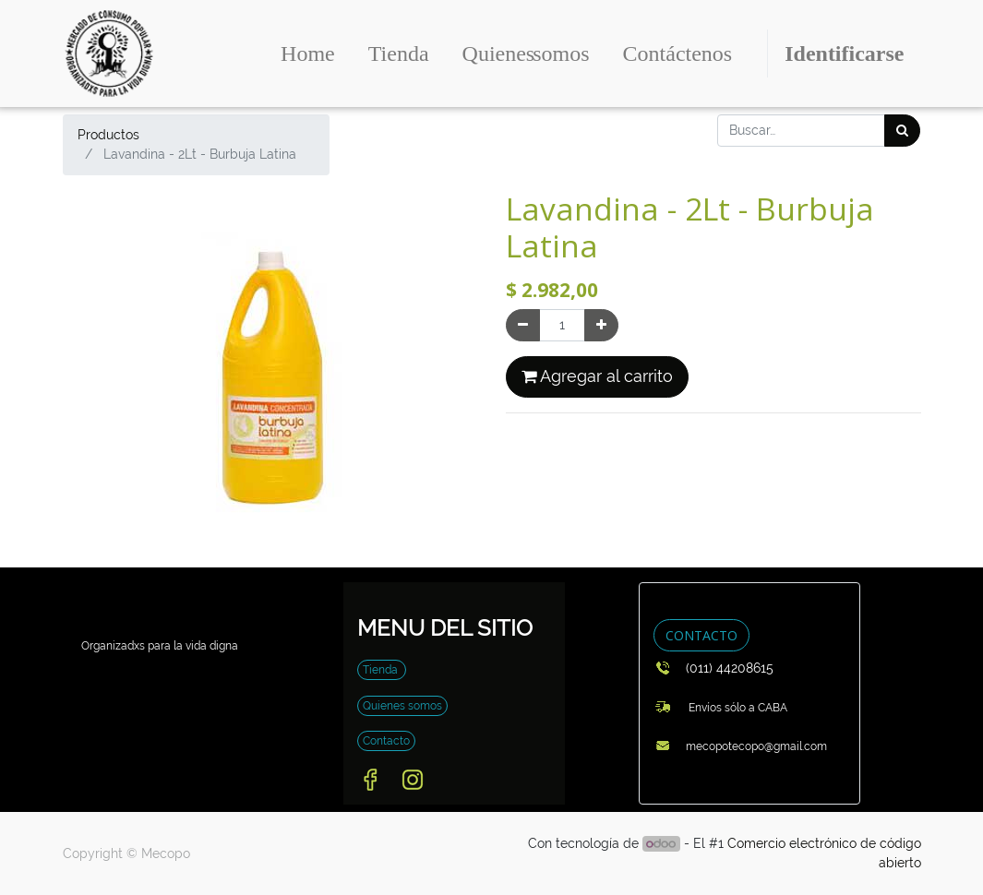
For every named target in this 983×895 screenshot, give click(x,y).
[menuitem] (307, 54)
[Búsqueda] (902, 130)
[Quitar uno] (523, 325)
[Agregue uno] (601, 325)
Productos (108, 134)
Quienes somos (402, 705)
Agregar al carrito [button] (597, 376)
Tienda (382, 669)
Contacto (386, 740)
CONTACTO (701, 635)
